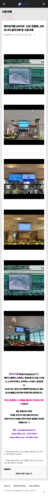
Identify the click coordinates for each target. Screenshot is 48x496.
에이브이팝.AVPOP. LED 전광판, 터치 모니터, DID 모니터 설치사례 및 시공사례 (23, 460)
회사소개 (7, 486)
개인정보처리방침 (19, 486)
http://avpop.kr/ (27, 373)
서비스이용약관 (34, 486)
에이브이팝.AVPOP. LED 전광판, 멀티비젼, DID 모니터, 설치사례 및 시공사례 (22, 452)
